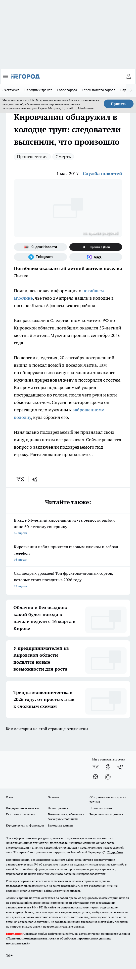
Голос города (67, 90)
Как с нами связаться (20, 814)
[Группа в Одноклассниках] (108, 767)
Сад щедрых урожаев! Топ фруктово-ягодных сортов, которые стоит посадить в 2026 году (68, 580)
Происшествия (32, 156)
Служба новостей (102, 173)
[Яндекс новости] (40, 247)
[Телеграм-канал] (40, 257)
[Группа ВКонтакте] (95, 767)
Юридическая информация (25, 825)
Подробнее (115, 852)
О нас (10, 797)
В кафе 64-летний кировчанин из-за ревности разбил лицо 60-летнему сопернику (68, 527)
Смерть (63, 156)
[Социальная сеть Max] (95, 257)
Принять (118, 104)
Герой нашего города (98, 90)
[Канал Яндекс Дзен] (95, 247)
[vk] (20, 479)
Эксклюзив (10, 90)
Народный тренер (38, 90)
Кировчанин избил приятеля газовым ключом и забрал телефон (68, 553)
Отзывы (53, 797)
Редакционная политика (106, 814)
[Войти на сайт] (129, 76)
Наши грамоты (58, 808)
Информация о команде (23, 808)
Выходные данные (60, 825)
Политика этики (101, 808)
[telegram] (36, 479)
